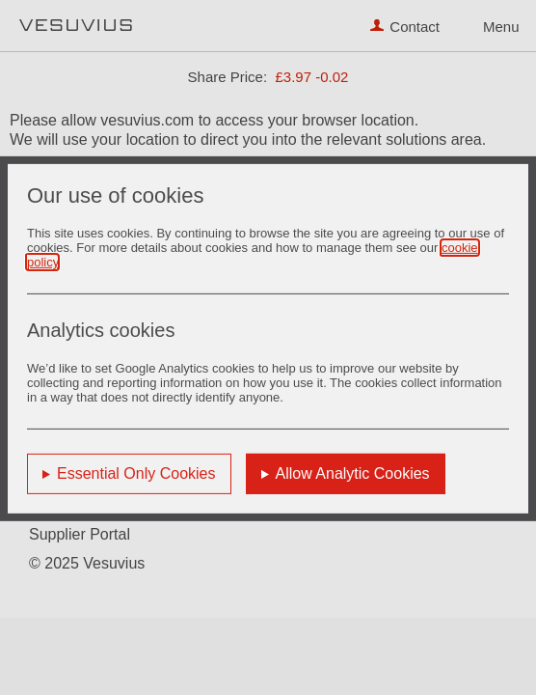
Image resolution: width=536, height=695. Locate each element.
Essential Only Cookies (136, 473)
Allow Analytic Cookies (353, 473)
